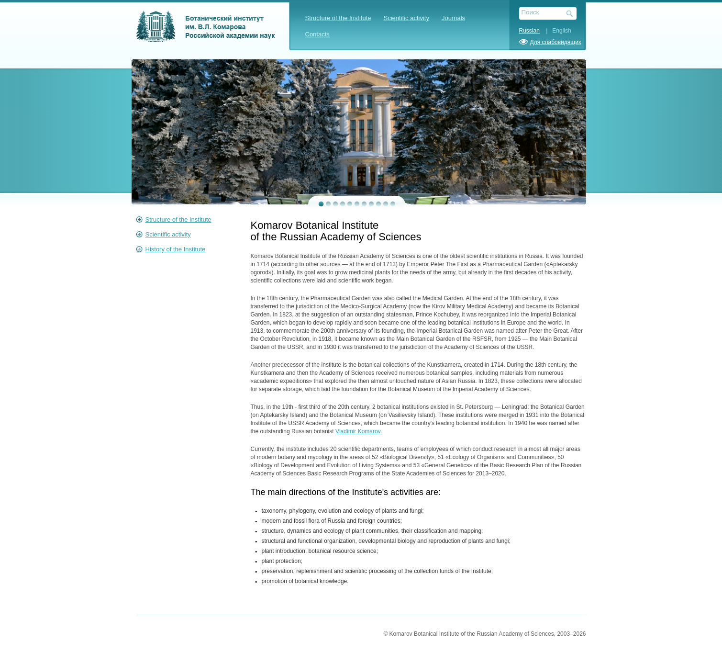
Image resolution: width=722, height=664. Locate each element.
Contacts (317, 34)
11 (393, 204)
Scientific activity (406, 18)
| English (556, 30)
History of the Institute (175, 249)
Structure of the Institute (338, 18)
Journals (453, 18)
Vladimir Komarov (357, 431)
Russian (529, 30)
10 (386, 204)
